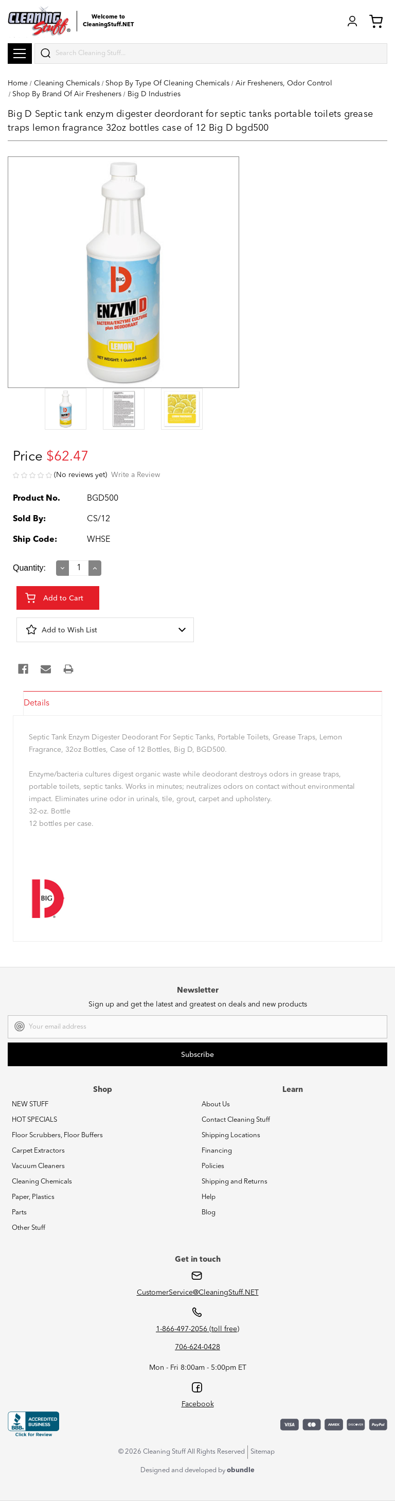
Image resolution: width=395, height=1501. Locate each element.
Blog (209, 1212)
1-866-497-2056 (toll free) (197, 1329)
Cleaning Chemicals (42, 1181)
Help (209, 1197)
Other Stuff (28, 1228)
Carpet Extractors (38, 1150)
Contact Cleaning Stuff (236, 1120)
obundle (241, 1470)
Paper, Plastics (33, 1197)
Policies (213, 1166)
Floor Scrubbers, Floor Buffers (57, 1135)
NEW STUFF (30, 1104)
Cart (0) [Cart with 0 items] (376, 21)
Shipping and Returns (234, 1181)
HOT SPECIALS (34, 1120)
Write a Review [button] (135, 475)
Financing (217, 1150)
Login (352, 21)
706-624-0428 (197, 1347)
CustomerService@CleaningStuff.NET (198, 1292)
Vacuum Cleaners (38, 1166)
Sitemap (262, 1452)
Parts (19, 1212)
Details (36, 703)
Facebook (198, 1404)
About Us (216, 1104)
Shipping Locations (231, 1135)
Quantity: (29, 567)
